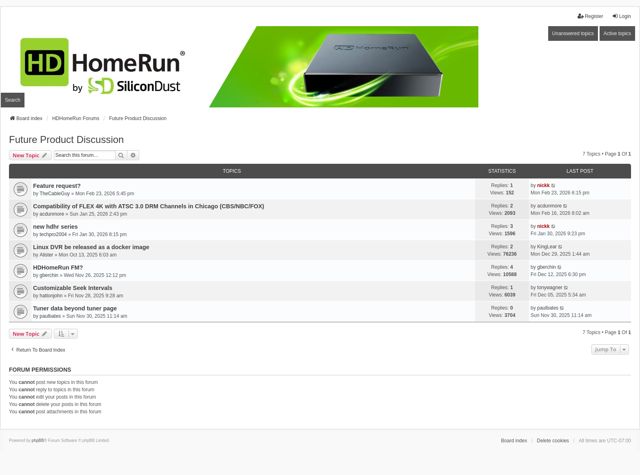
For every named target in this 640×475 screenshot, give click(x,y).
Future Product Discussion (66, 139)
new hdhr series (55, 226)
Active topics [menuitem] (617, 33)
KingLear (547, 247)
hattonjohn (51, 296)
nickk (543, 185)
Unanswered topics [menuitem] (573, 33)
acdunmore (52, 214)
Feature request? (57, 186)
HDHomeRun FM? (58, 267)
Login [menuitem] (621, 16)
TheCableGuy (55, 193)
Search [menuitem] (12, 100)
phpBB (38, 440)
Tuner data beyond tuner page (75, 308)
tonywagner (549, 287)
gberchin (49, 275)
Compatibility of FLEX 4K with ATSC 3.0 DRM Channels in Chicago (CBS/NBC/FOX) (148, 206)
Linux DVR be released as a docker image (91, 247)
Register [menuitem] (590, 16)
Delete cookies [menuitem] (553, 441)
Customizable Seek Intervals (72, 288)
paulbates (50, 316)
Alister (46, 255)
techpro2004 (53, 234)
